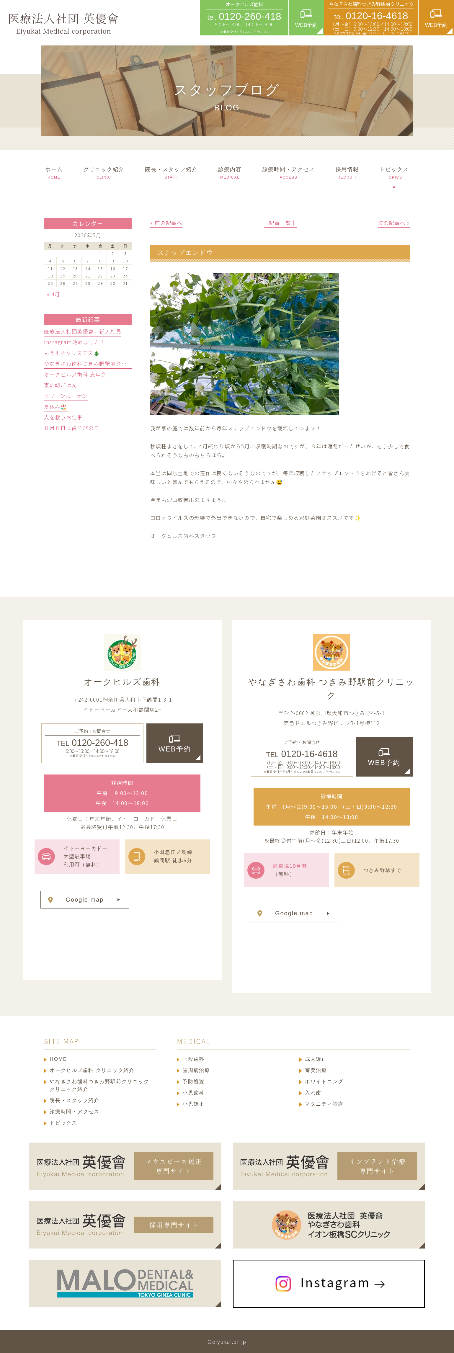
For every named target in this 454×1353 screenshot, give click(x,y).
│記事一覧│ (280, 222)
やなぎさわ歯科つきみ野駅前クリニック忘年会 (102, 363)
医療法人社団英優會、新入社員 (82, 331)
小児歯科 (193, 1093)
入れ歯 (313, 1093)
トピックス (63, 1123)
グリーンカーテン (66, 395)
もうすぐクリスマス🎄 (72, 353)
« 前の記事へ (166, 222)
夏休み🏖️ (56, 406)
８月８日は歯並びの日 (71, 428)
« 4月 (53, 294)
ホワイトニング (324, 1081)
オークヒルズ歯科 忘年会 (75, 374)
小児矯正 (193, 1104)
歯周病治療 (196, 1070)
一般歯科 (193, 1059)
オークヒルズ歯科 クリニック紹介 (92, 1070)
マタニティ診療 (324, 1104)
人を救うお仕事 (63, 417)
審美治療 (316, 1070)
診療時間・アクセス (74, 1112)
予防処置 (193, 1081)
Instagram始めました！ (74, 342)
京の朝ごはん (60, 385)
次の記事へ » (394, 222)
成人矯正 (316, 1059)
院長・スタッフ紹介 (74, 1100)
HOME (58, 1059)
